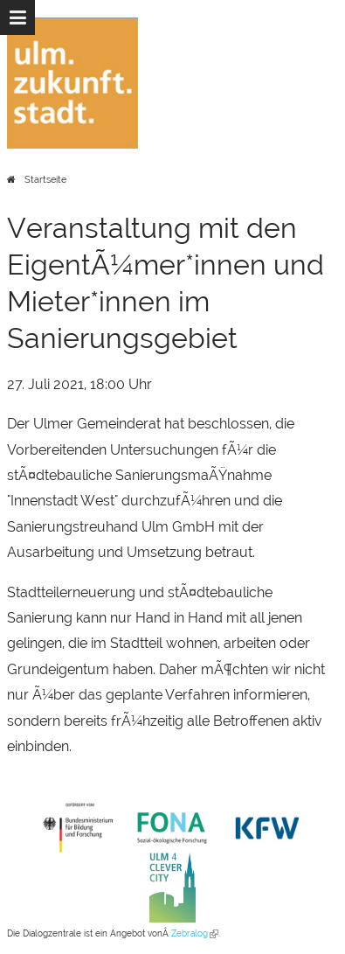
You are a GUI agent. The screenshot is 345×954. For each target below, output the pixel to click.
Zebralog (194, 933)
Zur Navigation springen (0, 17)
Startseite (45, 179)
